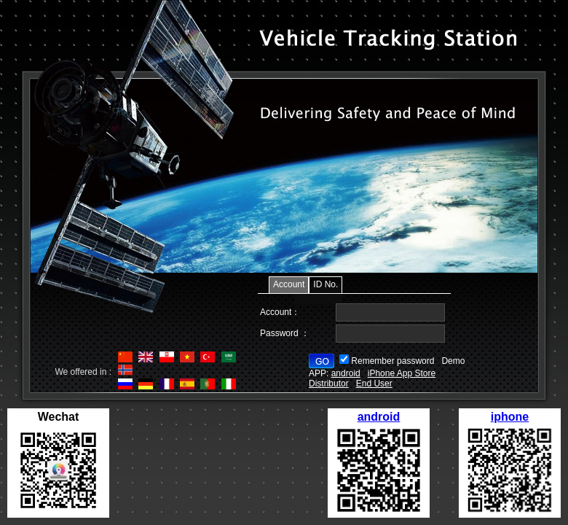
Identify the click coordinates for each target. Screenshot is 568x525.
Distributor (329, 383)
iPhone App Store (401, 373)
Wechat (58, 417)
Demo (453, 361)
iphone (510, 417)
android (379, 417)
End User (374, 383)
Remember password (392, 361)
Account (288, 284)
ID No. (325, 284)
